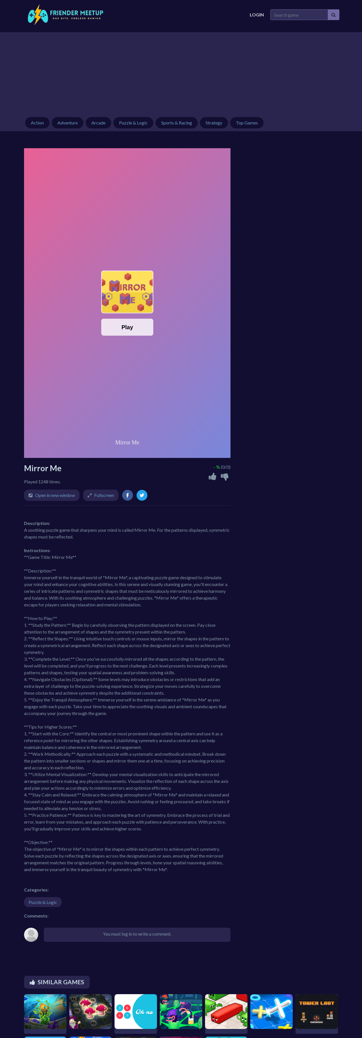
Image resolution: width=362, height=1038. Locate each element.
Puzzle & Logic (43, 902)
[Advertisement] (181, 71)
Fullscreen (104, 495)
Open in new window (55, 495)
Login (257, 14)
